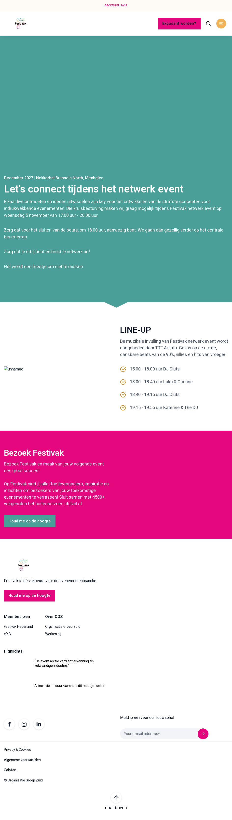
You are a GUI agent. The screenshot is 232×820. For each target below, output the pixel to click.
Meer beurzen (17, 620)
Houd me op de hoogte (30, 524)
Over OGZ (54, 620)
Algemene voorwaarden (22, 763)
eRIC (7, 637)
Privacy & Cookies (17, 753)
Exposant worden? (179, 24)
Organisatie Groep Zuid (62, 630)
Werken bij (53, 637)
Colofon (10, 773)
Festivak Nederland (18, 630)
